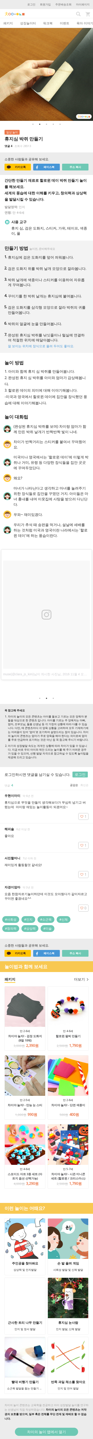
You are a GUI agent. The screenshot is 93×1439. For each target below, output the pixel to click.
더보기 (81, 979)
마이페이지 (83, 4)
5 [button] (60, 124)
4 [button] (53, 124)
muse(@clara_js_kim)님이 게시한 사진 (30, 674)
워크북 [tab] (48, 23)
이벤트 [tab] (64, 23)
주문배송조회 (63, 4)
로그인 (31, 4)
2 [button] (39, 124)
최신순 (84, 785)
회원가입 (45, 4)
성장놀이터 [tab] (28, 23)
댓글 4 (8, 146)
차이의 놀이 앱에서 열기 (46, 1431)
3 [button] (46, 124)
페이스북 (44, 167)
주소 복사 (75, 167)
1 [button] (33, 124)
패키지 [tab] (8, 23)
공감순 (74, 785)
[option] (46, 74)
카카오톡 (16, 167)
